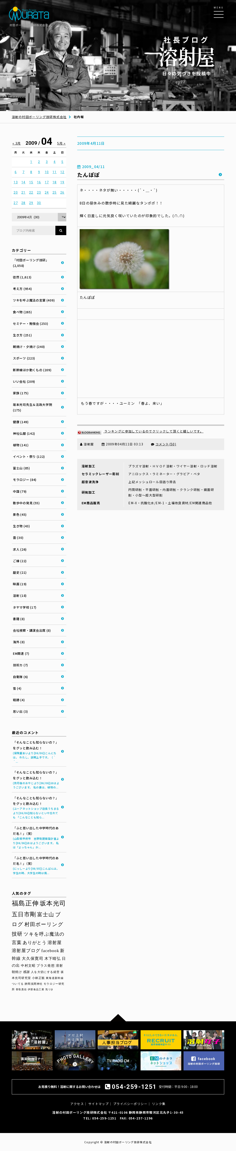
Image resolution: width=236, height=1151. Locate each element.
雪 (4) (17, 688)
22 (31, 192)
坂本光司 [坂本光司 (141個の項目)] (53, 903)
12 (62, 172)
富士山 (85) (21, 468)
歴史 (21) (20, 572)
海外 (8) (19, 642)
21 (23, 192)
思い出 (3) (20, 711)
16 (39, 182)
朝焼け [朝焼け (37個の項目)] (17, 972)
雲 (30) (18, 537)
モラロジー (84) (24, 479)
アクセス (77, 1103)
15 (31, 182)
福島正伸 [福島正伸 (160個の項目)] (25, 903)
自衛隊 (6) (20, 677)
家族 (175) (21, 393)
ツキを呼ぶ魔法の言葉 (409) (34, 300)
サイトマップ (98, 1103)
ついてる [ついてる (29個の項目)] (18, 983)
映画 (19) (20, 584)
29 (31, 203)
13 (16, 182)
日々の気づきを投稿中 (186, 56)
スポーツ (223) (24, 358)
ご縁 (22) (20, 561)
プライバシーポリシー (130, 1103)
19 (62, 182)
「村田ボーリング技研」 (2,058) (31, 263)
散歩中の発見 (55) (26, 503)
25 (54, 192)
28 (23, 203)
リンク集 (159, 1103)
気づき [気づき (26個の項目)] (49, 989)
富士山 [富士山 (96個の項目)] (45, 914)
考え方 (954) (22, 288)
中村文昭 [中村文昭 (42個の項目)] (28, 965)
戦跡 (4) (19, 700)
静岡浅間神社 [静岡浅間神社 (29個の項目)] (33, 983)
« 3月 (16, 143)
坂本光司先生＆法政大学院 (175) (32, 407)
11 (54, 172)
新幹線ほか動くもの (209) (32, 370)
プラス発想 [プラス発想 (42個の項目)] (45, 965)
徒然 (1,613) (22, 277)
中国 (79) (20, 491)
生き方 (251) (22, 335)
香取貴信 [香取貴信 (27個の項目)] (21, 989)
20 (16, 192)
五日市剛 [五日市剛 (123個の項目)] (24, 914)
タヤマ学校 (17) (24, 607)
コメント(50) (165, 444)
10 (47, 172)
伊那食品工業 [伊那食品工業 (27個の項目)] (36, 989)
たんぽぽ (88, 175)
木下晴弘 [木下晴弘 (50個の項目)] (52, 959)
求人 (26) (20, 549)
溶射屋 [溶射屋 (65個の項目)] (55, 942)
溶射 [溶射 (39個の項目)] (59, 965)
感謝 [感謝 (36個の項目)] (26, 972)
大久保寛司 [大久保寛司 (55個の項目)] (32, 958)
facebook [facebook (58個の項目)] (50, 950)
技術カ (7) (20, 665)
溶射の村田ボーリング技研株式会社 (39, 117)
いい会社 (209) (24, 381)
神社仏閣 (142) (24, 433)
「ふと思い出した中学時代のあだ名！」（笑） (36, 837)
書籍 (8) (19, 619)
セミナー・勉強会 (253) (30, 323)
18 (54, 182)
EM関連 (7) (21, 653)
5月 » (61, 143)
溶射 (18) (20, 595)
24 (47, 192)
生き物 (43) (21, 526)
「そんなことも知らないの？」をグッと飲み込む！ (36, 752)
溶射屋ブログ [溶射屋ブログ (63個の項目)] (26, 950)
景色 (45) (20, 514)
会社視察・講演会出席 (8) (32, 630)
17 (47, 182)
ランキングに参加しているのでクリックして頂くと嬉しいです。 (140, 431)
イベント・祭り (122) (29, 456)
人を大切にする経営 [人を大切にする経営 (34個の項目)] (45, 972)
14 (23, 182)
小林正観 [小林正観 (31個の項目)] (38, 978)
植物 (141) (21, 445)
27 (16, 203)
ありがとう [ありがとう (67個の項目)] (34, 942)
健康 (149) (21, 422)
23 (39, 192)
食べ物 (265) (22, 312)
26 (62, 192)
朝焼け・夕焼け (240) (29, 346)
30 (39, 203)
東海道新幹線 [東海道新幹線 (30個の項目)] (55, 978)
